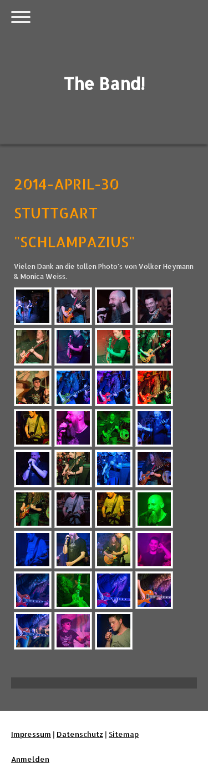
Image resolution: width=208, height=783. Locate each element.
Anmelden (30, 759)
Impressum (31, 734)
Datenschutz (80, 734)
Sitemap (124, 734)
